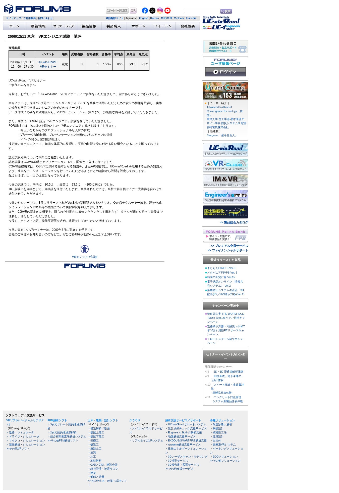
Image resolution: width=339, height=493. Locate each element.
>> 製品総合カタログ (234, 222)
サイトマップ (13, 18)
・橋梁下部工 (96, 436)
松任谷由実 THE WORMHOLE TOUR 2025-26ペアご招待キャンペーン (226, 317)
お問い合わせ (45, 18)
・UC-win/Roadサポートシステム (185, 424)
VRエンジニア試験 (84, 257)
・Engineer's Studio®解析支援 (183, 432)
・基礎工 (93, 440)
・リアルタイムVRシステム (146, 440)
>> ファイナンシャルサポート (228, 250)
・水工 (92, 456)
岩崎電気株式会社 (218, 127)
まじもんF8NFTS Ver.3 (221, 268)
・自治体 (215, 440)
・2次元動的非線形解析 (62, 432)
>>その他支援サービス (179, 468)
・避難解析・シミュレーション (25, 444)
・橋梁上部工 (96, 432)
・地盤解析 (94, 460)
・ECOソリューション (224, 456)
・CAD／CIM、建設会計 (103, 464)
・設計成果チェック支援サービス (186, 428)
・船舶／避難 (96, 476)
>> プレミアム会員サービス (229, 246)
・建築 (92, 472)
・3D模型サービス (176, 460)
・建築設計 (217, 436)
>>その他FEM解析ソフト (62, 440)
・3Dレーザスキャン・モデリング (186, 456)
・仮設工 (93, 444)
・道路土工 (94, 448)
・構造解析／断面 (99, 428)
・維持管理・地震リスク (103, 468)
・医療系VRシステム (223, 444)
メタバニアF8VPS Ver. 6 (222, 272)
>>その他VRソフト (18, 448)
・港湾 (92, 452)
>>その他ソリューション (225, 460)
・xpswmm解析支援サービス (183, 444)
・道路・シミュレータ (20, 432)
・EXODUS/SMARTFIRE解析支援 (185, 440)
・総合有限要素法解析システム (66, 436)
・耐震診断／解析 (221, 424)
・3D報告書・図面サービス (182, 464)
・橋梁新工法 (218, 432)
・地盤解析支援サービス (180, 436)
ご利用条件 (29, 18)
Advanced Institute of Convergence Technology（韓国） (224, 111)
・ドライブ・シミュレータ (22, 436)
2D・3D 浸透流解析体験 (228, 371)
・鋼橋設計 (217, 428)
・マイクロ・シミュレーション (25, 440)
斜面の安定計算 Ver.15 (221, 277)
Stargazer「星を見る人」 (222, 135)
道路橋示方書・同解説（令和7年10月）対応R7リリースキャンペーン (226, 330)
